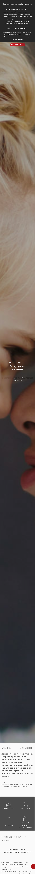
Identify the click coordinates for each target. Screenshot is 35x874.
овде (20, 39)
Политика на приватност (17, 28)
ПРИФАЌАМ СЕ (17, 44)
